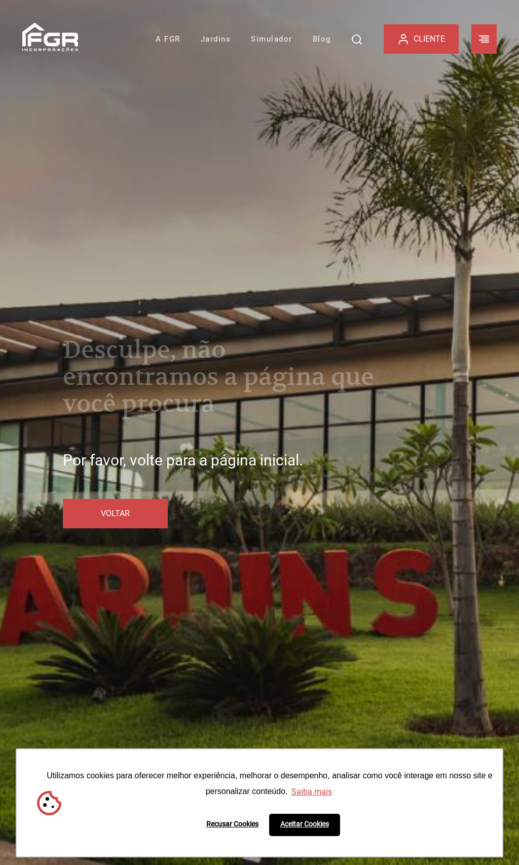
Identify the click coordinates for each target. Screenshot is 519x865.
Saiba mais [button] (311, 792)
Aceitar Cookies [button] (304, 824)
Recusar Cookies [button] (232, 824)
